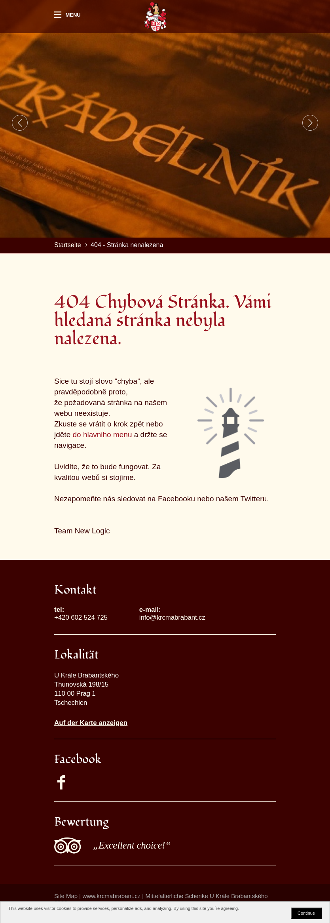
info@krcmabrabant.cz (172, 617)
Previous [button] (20, 123)
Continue (306, 913)
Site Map (66, 896)
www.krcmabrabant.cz (111, 896)
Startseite (67, 245)
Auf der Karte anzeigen (90, 723)
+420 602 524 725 (81, 617)
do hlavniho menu (102, 434)
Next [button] (310, 123)
